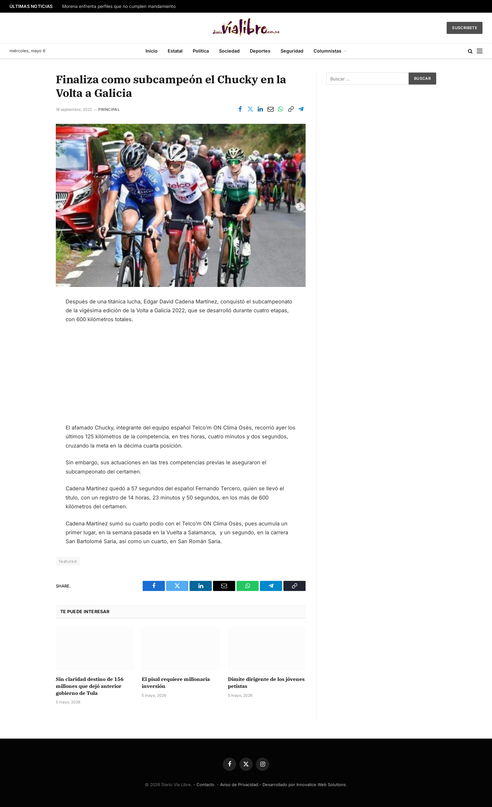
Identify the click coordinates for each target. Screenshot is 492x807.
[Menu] (479, 51)
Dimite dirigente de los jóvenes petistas (266, 682)
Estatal (175, 51)
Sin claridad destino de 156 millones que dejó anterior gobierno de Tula (90, 686)
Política (201, 51)
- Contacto (203, 784)
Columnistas (327, 51)
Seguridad (292, 51)
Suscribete (464, 27)
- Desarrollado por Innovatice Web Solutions (302, 784)
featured (68, 561)
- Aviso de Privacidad (237, 784)
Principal (109, 109)
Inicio (152, 51)
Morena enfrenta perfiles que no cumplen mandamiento (119, 6)
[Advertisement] (181, 376)
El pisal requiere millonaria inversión (176, 682)
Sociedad (229, 51)
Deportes (260, 51)
